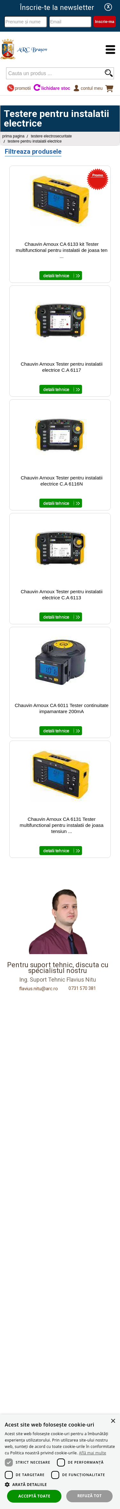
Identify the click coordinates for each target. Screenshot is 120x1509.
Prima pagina (13, 136)
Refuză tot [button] (89, 1495)
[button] (60, 1484)
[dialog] (60, 1461)
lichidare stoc (51, 88)
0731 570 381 (82, 988)
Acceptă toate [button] (34, 1496)
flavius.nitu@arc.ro (38, 989)
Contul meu (87, 88)
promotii (19, 88)
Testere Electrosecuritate (51, 136)
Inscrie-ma (104, 21)
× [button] (112, 1421)
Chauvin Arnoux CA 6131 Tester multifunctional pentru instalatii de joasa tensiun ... (62, 825)
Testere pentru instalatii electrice (35, 141)
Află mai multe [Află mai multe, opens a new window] (92, 1453)
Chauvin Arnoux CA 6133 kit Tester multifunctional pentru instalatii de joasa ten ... (62, 250)
